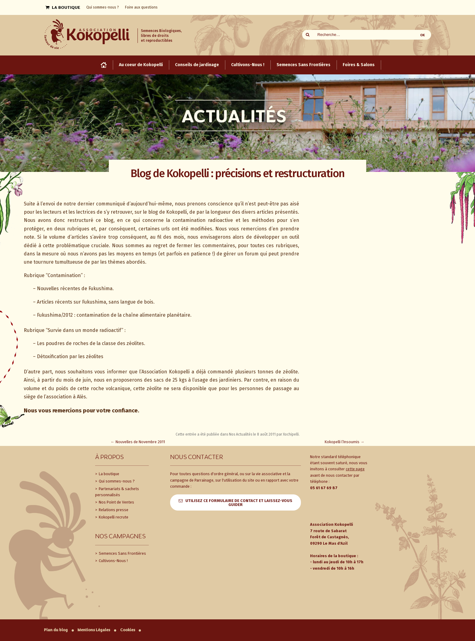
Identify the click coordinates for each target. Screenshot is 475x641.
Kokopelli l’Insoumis (344, 442)
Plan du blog (56, 629)
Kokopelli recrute (113, 517)
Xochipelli (291, 434)
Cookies (127, 629)
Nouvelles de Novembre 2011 (138, 442)
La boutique (108, 474)
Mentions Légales (93, 629)
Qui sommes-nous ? (116, 481)
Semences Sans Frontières (122, 553)
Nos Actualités (240, 434)
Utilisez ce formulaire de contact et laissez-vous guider (238, 502)
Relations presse (113, 509)
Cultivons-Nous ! (113, 560)
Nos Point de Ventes (116, 502)
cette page (355, 469)
